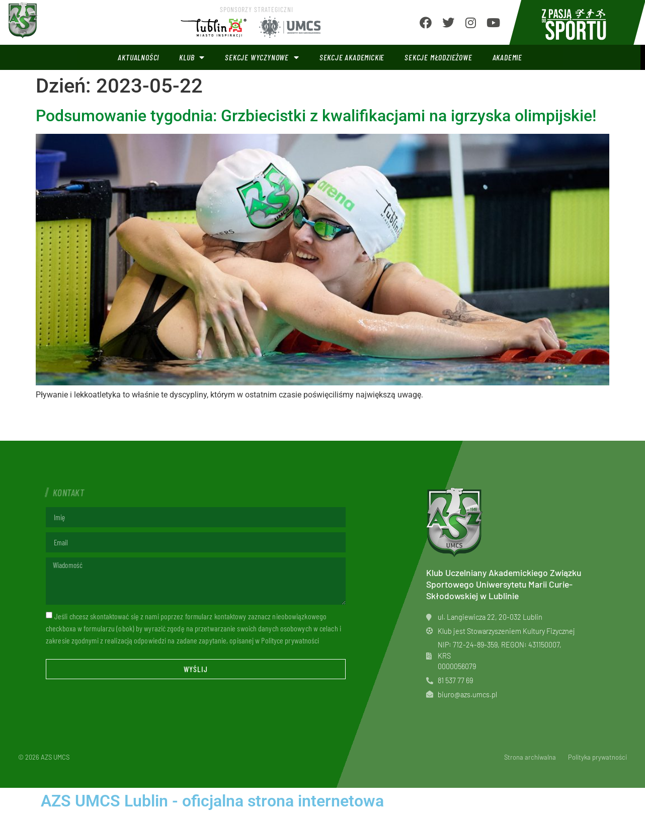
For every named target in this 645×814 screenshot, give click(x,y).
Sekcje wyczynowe (262, 57)
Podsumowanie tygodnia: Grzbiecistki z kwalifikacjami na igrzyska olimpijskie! (316, 115)
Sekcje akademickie (351, 57)
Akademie (507, 57)
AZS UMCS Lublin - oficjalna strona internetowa (212, 800)
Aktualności (138, 57)
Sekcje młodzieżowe (438, 57)
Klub (192, 57)
